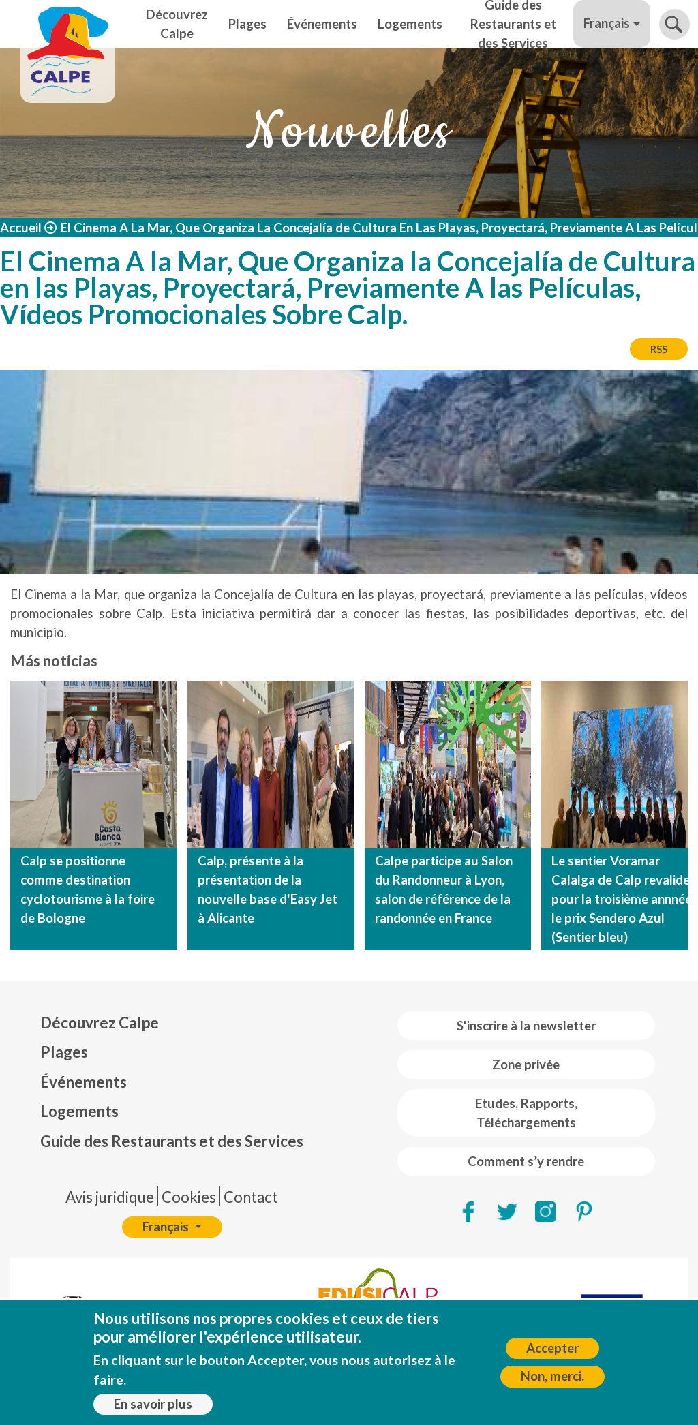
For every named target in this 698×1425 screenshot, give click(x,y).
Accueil (21, 227)
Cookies (189, 1197)
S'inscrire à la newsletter (526, 1025)
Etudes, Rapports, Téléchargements (526, 1113)
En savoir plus (153, 1409)
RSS (658, 349)
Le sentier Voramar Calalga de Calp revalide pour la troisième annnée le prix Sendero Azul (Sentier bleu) (621, 899)
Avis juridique (109, 1197)
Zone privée (526, 1064)
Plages (247, 23)
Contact (251, 1197)
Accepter (552, 1353)
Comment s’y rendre (526, 1161)
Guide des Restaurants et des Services (513, 24)
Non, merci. (552, 1382)
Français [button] (606, 23)
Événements (322, 23)
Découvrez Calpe (177, 24)
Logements (410, 23)
